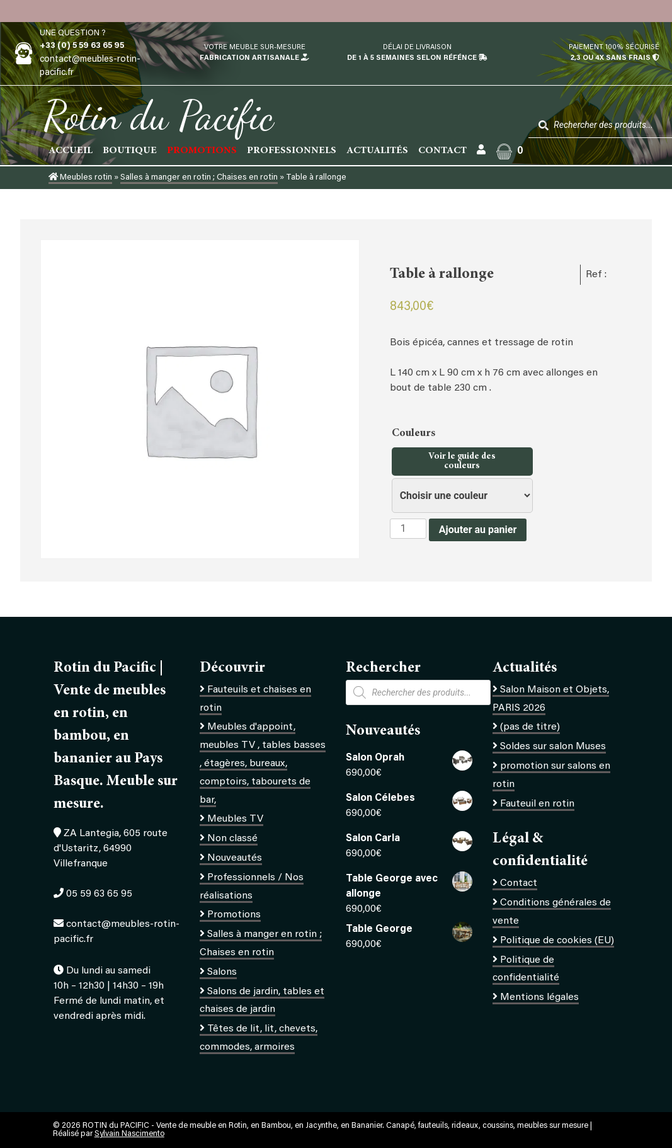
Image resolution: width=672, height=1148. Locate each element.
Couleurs (415, 433)
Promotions (234, 915)
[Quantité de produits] (408, 529)
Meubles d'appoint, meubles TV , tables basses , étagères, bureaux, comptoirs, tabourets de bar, (263, 763)
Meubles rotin (80, 177)
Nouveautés (234, 858)
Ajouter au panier (478, 530)
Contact (442, 151)
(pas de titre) (530, 727)
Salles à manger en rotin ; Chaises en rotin (199, 177)
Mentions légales (539, 997)
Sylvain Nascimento (129, 1134)
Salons (222, 972)
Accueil (70, 151)
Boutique (130, 151)
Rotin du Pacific (158, 116)
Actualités (377, 151)
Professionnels (291, 151)
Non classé (232, 839)
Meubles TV (235, 819)
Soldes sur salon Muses (553, 747)
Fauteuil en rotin (537, 804)
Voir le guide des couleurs (462, 461)
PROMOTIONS (202, 151)
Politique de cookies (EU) (557, 941)
